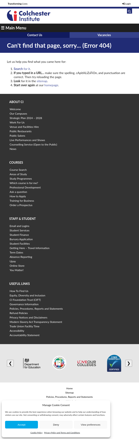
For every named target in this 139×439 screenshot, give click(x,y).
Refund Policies (19, 313)
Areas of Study (18, 174)
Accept (21, 424)
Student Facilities (20, 243)
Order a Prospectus (21, 205)
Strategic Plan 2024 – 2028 (26, 118)
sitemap (42, 81)
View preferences (90, 424)
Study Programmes (21, 178)
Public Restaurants (20, 131)
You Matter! (17, 270)
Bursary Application (21, 239)
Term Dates (16, 252)
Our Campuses (18, 113)
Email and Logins (19, 225)
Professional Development (25, 187)
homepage (51, 85)
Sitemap (69, 392)
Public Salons (17, 135)
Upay (13, 261)
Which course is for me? (24, 183)
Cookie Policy (36, 432)
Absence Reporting (21, 256)
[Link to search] (129, 11)
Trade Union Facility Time (24, 326)
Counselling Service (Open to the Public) (33, 144)
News (13, 148)
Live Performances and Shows (27, 140)
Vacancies (104, 35)
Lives (18, 3)
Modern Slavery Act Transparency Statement (36, 321)
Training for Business (22, 200)
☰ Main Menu (13, 27)
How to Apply (18, 196)
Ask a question (18, 191)
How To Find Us (19, 290)
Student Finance (19, 234)
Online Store (17, 265)
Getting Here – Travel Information (29, 248)
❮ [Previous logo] (10, 363)
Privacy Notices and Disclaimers (28, 317)
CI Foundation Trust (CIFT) (25, 299)
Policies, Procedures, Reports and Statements (36, 308)
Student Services (19, 230)
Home (69, 388)
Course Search (18, 169)
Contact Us (34, 35)
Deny (56, 424)
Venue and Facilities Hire (24, 126)
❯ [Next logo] (128, 363)
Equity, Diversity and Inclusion (27, 295)
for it (22, 69)
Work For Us (17, 122)
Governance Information (24, 304)
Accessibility (17, 330)
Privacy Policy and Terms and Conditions (62, 432)
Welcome (15, 109)
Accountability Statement (24, 335)
